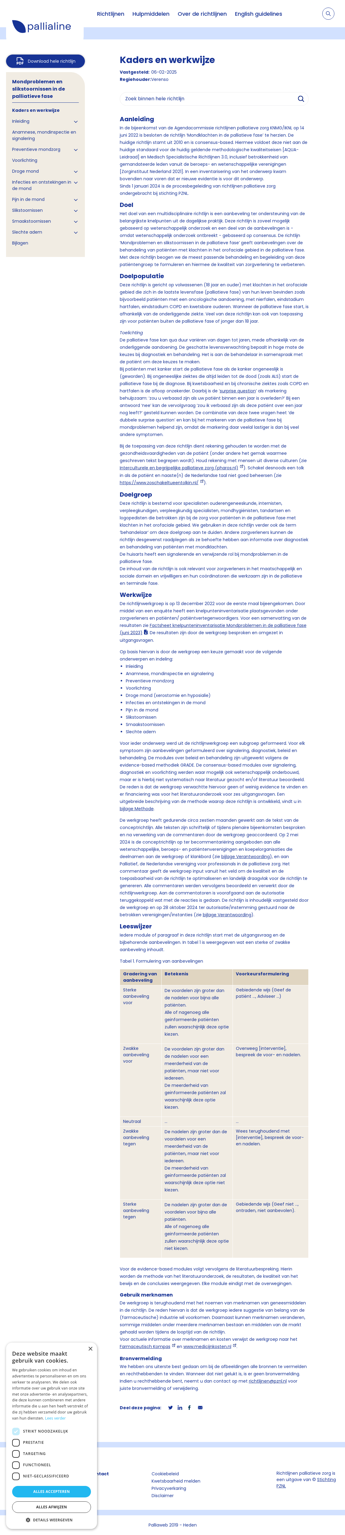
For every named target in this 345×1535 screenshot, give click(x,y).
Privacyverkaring (169, 1488)
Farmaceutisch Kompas (145, 1347)
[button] (51, 1520)
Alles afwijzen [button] (51, 1507)
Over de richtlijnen (202, 14)
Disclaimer (163, 1496)
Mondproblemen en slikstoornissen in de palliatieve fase (38, 89)
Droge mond (25, 171)
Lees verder (55, 1418)
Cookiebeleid (165, 1474)
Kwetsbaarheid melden (176, 1481)
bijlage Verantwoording (245, 857)
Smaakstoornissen (31, 221)
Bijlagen (20, 243)
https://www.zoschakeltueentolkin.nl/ (159, 483)
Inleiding (20, 121)
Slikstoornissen (27, 210)
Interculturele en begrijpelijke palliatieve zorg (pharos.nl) (179, 468)
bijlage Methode (137, 809)
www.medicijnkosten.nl (207, 1347)
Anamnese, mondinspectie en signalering (44, 135)
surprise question (238, 391)
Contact (99, 1474)
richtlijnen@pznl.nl (268, 1381)
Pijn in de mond (28, 199)
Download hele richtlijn (51, 61)
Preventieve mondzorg (36, 149)
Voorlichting (24, 160)
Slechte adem (27, 232)
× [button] (90, 1349)
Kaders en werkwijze (36, 110)
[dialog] (51, 1436)
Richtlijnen (110, 14)
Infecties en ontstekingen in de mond (41, 185)
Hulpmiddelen (150, 14)
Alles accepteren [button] (51, 1491)
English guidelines (258, 14)
